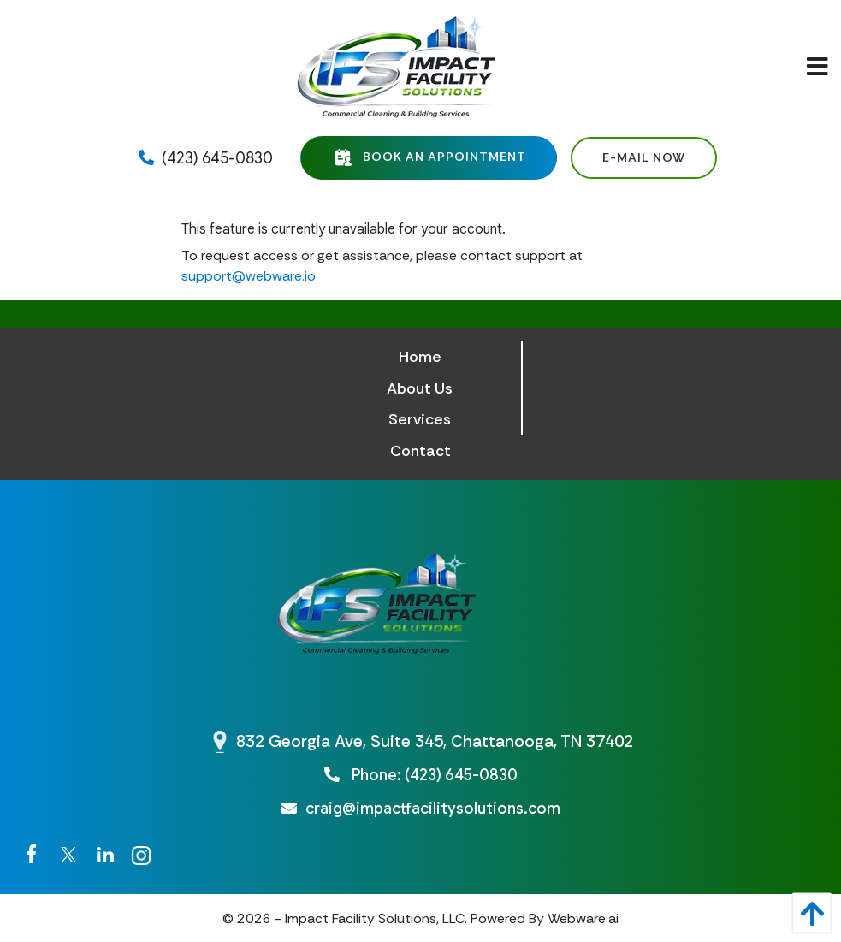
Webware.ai (583, 918)
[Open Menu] (817, 68)
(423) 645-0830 (206, 158)
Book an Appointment (428, 157)
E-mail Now (643, 157)
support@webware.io (248, 276)
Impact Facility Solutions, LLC (375, 918)
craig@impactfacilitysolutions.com (420, 808)
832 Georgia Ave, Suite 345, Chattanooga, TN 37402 (434, 741)
